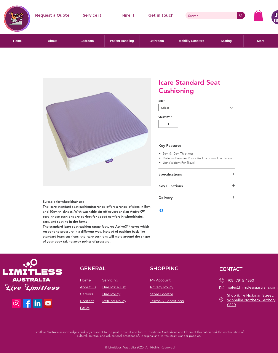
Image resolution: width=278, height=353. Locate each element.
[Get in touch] (161, 15)
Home (85, 280)
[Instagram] (16, 303)
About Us (88, 287)
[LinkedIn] (37, 303)
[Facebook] (27, 303)
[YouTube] (48, 303)
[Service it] (92, 15)
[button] (52, 15)
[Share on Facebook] (161, 210)
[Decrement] (161, 124)
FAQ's (84, 308)
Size (162, 100)
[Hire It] (128, 15)
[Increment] (175, 124)
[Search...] (208, 16)
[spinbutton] (168, 124)
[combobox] (196, 107)
